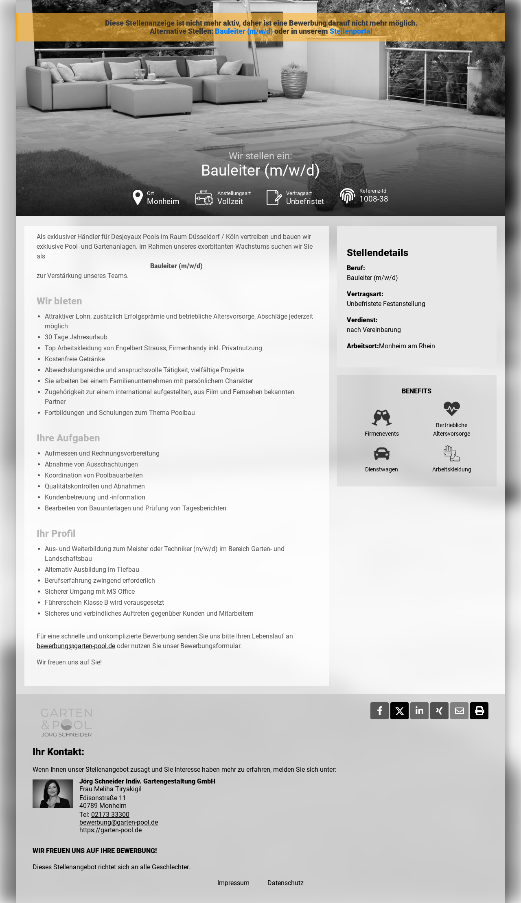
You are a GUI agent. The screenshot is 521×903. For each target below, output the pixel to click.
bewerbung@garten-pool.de (76, 646)
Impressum (233, 883)
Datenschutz (285, 883)
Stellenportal (351, 31)
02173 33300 (110, 814)
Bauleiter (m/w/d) (244, 31)
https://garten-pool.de (110, 830)
